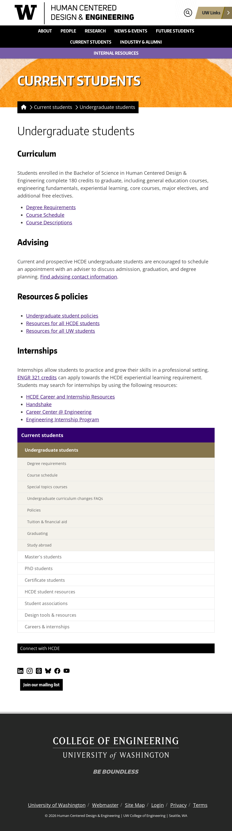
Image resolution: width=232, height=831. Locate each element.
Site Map (135, 805)
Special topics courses (47, 486)
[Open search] (188, 13)
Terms (200, 805)
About (45, 31)
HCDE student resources (50, 592)
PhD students (39, 568)
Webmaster (105, 805)
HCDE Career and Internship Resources (70, 396)
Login (157, 805)
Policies (34, 510)
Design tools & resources (50, 615)
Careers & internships (47, 627)
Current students (90, 42)
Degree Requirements (51, 207)
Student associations (46, 603)
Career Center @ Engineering (59, 412)
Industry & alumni (141, 42)
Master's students (43, 557)
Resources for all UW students (60, 331)
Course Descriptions (49, 222)
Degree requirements (46, 463)
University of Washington (57, 805)
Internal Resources (116, 53)
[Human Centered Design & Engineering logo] (90, 13)
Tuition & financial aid (47, 521)
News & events (130, 31)
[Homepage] (22, 107)
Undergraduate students (107, 107)
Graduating (37, 533)
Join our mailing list (41, 684)
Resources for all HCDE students (63, 323)
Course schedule (42, 475)
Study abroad (39, 545)
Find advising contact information (78, 276)
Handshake (39, 404)
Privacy (178, 805)
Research (95, 31)
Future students (175, 31)
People (68, 31)
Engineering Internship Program (62, 419)
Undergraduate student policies (62, 315)
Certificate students (45, 580)
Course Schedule (45, 215)
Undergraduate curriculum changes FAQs (65, 498)
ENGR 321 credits (37, 377)
